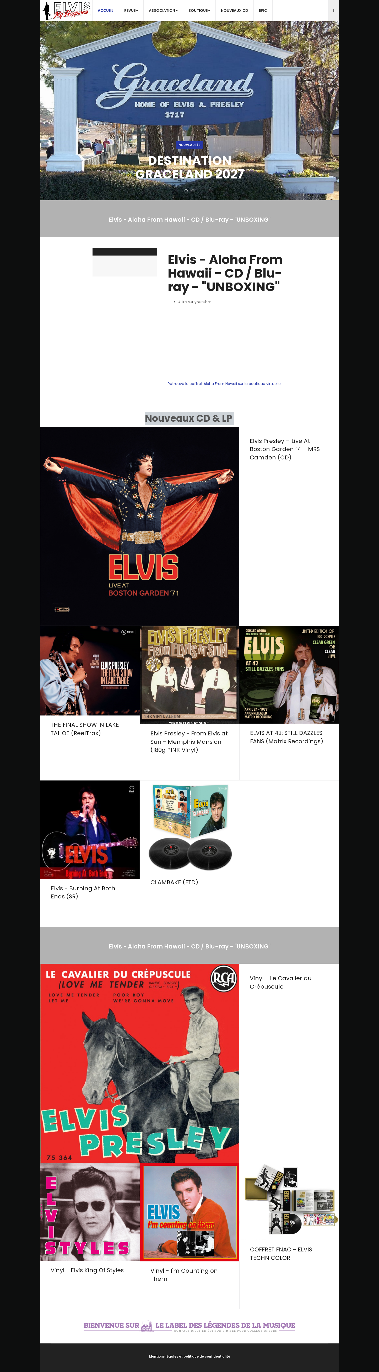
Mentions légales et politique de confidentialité (189, 1356)
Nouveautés (189, 145)
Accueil (105, 10)
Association (163, 10)
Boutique (199, 10)
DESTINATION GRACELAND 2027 (189, 167)
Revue (131, 10)
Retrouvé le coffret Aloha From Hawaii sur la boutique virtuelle (224, 383)
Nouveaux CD (234, 10)
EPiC (263, 10)
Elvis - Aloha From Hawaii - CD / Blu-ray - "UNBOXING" (225, 273)
